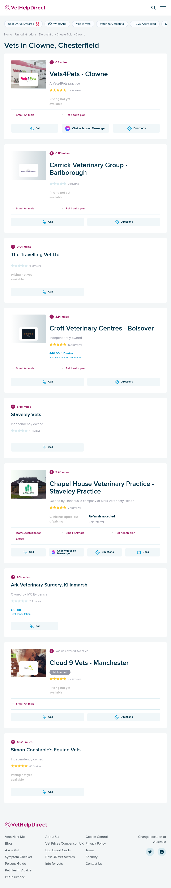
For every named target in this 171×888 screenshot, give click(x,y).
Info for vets (54, 864)
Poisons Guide (15, 864)
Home (8, 34)
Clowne (80, 34)
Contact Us (94, 864)
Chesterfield (64, 34)
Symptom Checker (18, 857)
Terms (90, 850)
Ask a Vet (12, 850)
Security (92, 857)
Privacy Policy (96, 843)
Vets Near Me (15, 837)
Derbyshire (46, 34)
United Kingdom (25, 34)
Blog (8, 843)
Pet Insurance (15, 877)
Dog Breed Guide (58, 850)
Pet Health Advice (18, 870)
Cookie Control (97, 837)
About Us (52, 837)
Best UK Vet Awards (60, 857)
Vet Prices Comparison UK (64, 843)
